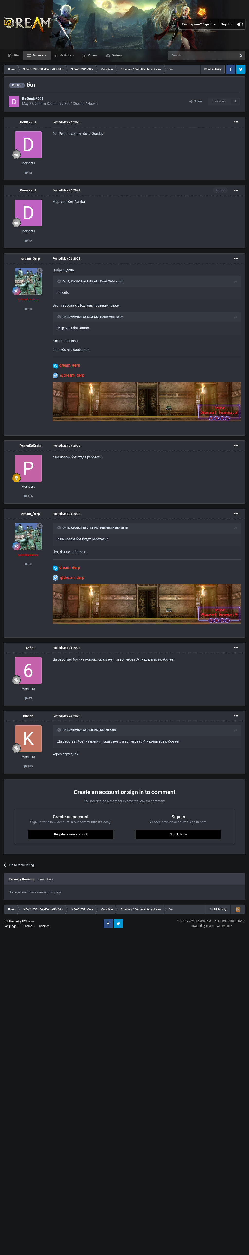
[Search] (191, 55)
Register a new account (70, 834)
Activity (65, 55)
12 (28, 172)
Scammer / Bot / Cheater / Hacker (72, 104)
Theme (29, 926)
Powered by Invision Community (211, 926)
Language (11, 926)
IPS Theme (11, 921)
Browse (38, 55)
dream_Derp (30, 259)
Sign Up (226, 24)
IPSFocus (28, 921)
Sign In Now (178, 834)
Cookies (44, 926)
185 (28, 766)
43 (28, 698)
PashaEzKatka (31, 446)
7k (28, 309)
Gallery (116, 55)
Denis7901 (35, 98)
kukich (28, 716)
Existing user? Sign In (199, 24)
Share (195, 101)
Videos (92, 55)
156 (28, 496)
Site (15, 55)
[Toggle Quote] (59, 281)
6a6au (30, 648)
